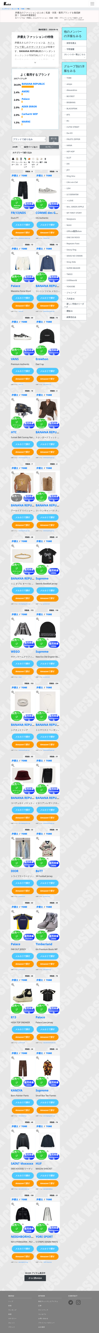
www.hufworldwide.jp (47, 1189)
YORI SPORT (44, 1237)
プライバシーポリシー (46, 1323)
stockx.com (20, 311)
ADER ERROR (29, 106)
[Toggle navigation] (92, 4)
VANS (15, 359)
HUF (39, 1163)
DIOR (14, 871)
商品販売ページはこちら (41, 204)
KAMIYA (16, 1090)
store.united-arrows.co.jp (23, 1189)
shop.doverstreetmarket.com (49, 1042)
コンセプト (42, 1314)
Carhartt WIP (30, 114)
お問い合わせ (43, 1318)
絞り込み (54, 139)
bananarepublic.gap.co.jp (48, 311)
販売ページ (16, 203)
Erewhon (42, 359)
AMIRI (25, 91)
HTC (14, 432)
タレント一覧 (15, 9)
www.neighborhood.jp (23, 1262)
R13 (13, 1017)
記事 (40, 1306)
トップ (10, 1301)
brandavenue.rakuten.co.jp (24, 238)
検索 (10, 1314)
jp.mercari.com (46, 604)
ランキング (12, 1310)
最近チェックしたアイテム (48, 1301)
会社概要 (41, 1327)
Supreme (42, 578)
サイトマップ (43, 1310)
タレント (11, 1323)
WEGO (15, 652)
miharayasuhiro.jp (22, 1116)
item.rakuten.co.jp (47, 384)
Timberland (44, 944)
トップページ (5, 9)
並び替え (48, 147)
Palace (26, 99)
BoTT (39, 871)
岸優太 (15, 175)
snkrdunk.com (46, 238)
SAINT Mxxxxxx (22, 1163)
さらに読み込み (35, 1278)
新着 (10, 1306)
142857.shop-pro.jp (47, 1262)
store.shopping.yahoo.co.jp (24, 457)
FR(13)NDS (18, 213)
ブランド (11, 1327)
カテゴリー (12, 1318)
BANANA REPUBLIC (33, 83)
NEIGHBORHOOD (23, 1237)
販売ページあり (31, 147)
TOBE (22, 9)
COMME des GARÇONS (51, 213)
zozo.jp (19, 677)
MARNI (26, 121)
